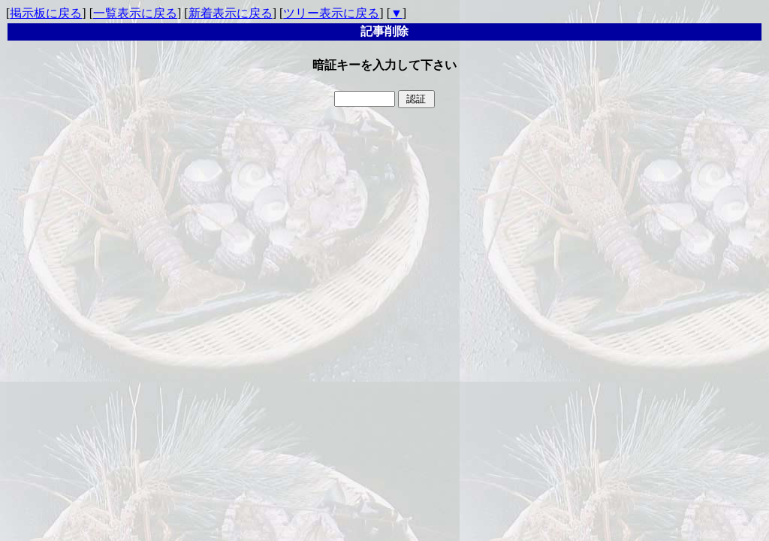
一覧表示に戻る (135, 13)
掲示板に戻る (46, 13)
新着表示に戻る (230, 13)
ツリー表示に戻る (331, 13)
